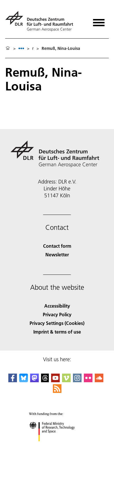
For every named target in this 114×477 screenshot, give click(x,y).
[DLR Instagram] (77, 380)
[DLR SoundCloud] (99, 380)
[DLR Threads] (45, 380)
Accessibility (57, 306)
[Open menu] (99, 20)
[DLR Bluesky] (23, 380)
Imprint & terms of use (57, 332)
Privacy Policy (57, 314)
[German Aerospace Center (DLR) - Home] (41, 21)
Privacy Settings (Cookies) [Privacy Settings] (57, 323)
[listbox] (21, 48)
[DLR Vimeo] (66, 380)
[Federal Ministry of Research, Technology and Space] (57, 446)
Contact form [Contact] (57, 246)
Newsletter (57, 254)
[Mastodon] (34, 380)
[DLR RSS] (57, 391)
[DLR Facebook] (12, 380)
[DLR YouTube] (55, 380)
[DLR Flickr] (88, 380)
